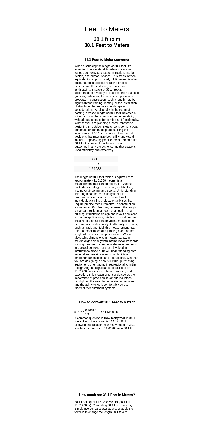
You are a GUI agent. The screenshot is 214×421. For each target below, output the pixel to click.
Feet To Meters (107, 29)
